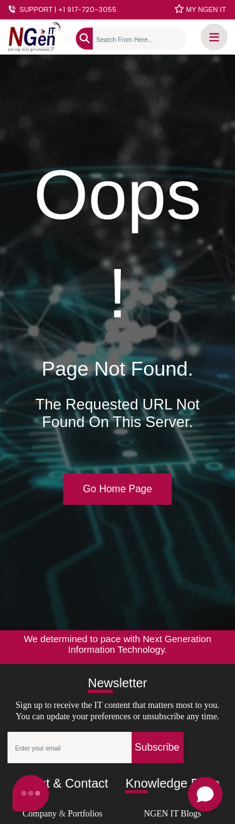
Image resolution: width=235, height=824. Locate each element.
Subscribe (157, 747)
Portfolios (85, 813)
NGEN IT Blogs (172, 813)
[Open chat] (205, 794)
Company (39, 813)
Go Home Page (117, 488)
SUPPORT (62, 9)
